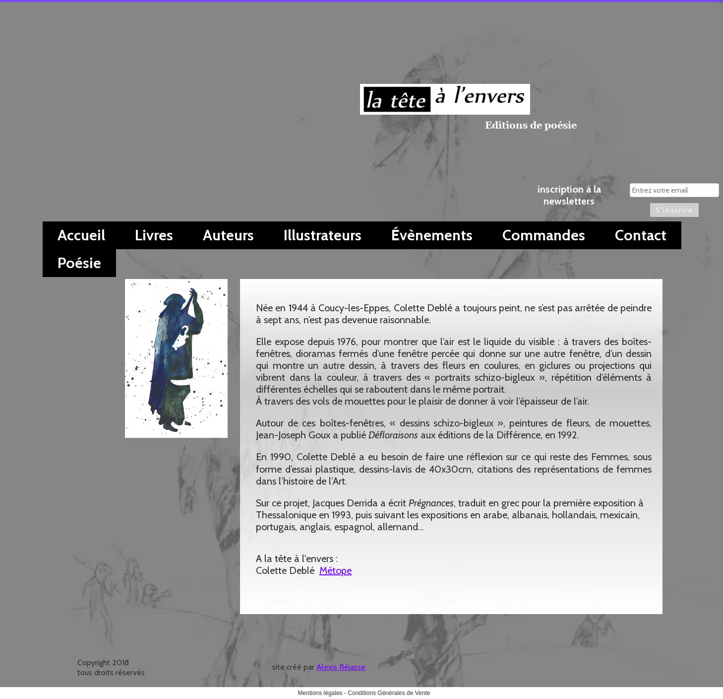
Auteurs (228, 235)
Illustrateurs (323, 235)
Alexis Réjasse (340, 667)
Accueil (81, 235)
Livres (154, 235)
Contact (640, 235)
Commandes (543, 235)
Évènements (432, 235)
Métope (335, 570)
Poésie (79, 263)
